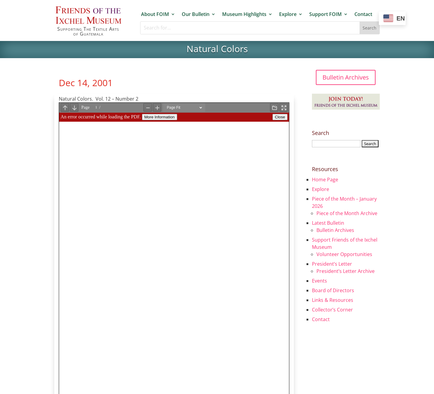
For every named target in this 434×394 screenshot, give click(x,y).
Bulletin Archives (345, 77)
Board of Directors (333, 290)
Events (319, 280)
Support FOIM (325, 14)
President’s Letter (332, 264)
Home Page (325, 179)
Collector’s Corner (332, 309)
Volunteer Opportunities (344, 254)
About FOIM (155, 14)
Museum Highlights (244, 14)
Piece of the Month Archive (346, 213)
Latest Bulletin (328, 223)
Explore (288, 14)
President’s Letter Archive (345, 271)
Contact (363, 14)
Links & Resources (332, 300)
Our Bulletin (195, 14)
